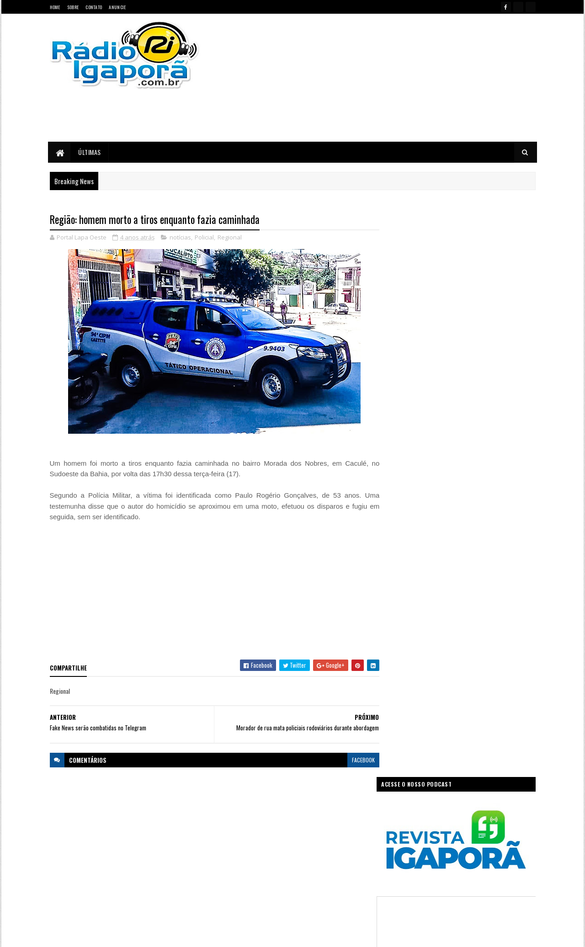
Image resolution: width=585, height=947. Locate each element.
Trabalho (229, 894)
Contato (93, 7)
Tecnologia (348, 878)
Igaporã (275, 846)
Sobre (73, 7)
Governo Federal (237, 846)
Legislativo (231, 862)
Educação (230, 830)
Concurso (306, 814)
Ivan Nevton (362, 934)
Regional (230, 238)
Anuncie (117, 7)
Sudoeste (314, 878)
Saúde (286, 878)
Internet (303, 846)
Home (55, 7)
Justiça (331, 846)
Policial (204, 238)
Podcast (318, 862)
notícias (180, 238)
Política (227, 878)
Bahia (225, 814)
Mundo (261, 862)
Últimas (90, 152)
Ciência (276, 814)
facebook (357, 760)
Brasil (250, 814)
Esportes (261, 830)
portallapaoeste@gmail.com (109, 900)
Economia (339, 814)
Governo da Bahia (301, 830)
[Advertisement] (390, 78)
